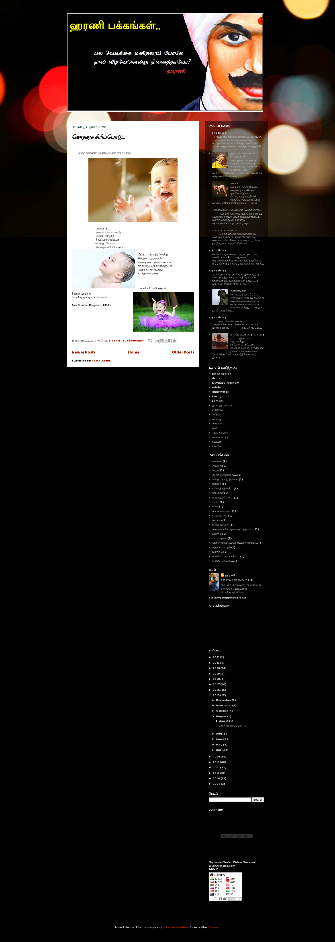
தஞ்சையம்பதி (220, 437)
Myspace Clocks (220, 862)
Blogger (214, 927)
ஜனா (215, 428)
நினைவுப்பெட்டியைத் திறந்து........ (233, 529)
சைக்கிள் (217, 423)
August (221, 716)
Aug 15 (224, 721)
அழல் (215, 470)
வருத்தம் (217, 551)
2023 (216, 657)
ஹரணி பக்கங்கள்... (114, 26)
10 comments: (133, 340)
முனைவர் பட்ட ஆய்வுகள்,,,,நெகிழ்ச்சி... (236, 209)
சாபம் (215, 502)
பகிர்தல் (217, 533)
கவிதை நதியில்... (222, 488)
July (219, 733)
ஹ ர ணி (230, 575)
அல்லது (217, 465)
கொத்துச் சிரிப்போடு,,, (98, 136)
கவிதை (216, 483)
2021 (216, 662)
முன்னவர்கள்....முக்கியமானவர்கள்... (235, 542)
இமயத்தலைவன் (222, 405)
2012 (216, 767)
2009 (217, 783)
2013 (216, 762)
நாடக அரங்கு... (221, 511)
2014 (217, 756)
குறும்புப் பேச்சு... (222, 497)
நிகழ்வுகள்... (220, 515)
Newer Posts (84, 352)
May (219, 744)
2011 (216, 773)
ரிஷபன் (217, 441)
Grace (216, 378)
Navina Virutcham (225, 382)
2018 (216, 679)
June (219, 739)
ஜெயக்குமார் (220, 432)
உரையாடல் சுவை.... (224, 230)
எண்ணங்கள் (238, 290)
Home (134, 352)
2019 (216, 673)
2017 (216, 684)
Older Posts (183, 352)
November (224, 705)
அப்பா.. (235, 183)
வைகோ (217, 446)
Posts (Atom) (101, 360)
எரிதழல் (217, 414)
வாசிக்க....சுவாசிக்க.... (226, 556)
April (220, 749)
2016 (216, 689)
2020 (217, 668)
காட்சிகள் (218, 492)
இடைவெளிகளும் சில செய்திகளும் (243, 154)
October (222, 710)
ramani (217, 400)
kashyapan (220, 396)
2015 (216, 695)
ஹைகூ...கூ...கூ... (223, 560)
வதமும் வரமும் (221, 547)
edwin (216, 387)
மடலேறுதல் (219, 538)
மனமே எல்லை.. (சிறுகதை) (247, 334)
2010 (217, 778)
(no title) (219, 133)
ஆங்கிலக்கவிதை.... (224, 474)
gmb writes (220, 391)
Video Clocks (242, 862)
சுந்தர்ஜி (216, 419)
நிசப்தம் (217, 520)
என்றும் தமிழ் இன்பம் (225, 479)
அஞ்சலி (217, 461)
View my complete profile (228, 597)
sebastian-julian (175, 927)
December (224, 700)
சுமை (215, 506)
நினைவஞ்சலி (220, 524)
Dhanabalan (221, 373)
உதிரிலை (217, 410)
